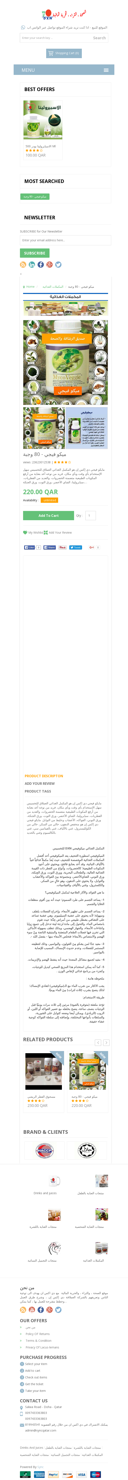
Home (30, 287)
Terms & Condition (35, 1341)
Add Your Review (60, 532)
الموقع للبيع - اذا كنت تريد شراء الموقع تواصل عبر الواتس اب (64, 27)
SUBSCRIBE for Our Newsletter (41, 231)
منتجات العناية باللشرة (87, 1448)
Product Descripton (44, 776)
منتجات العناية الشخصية (34, 1455)
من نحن (27, 1327)
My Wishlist (36, 532)
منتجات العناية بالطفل (58, 1448)
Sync (40, 1467)
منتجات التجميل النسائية (65, 1455)
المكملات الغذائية (53, 287)
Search (99, 37)
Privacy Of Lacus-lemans (39, 1347)
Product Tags (38, 791)
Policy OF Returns (35, 1334)
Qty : (79, 515)
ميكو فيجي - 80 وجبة (35, 196)
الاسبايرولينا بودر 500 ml (41, 146)
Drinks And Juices (31, 1448)
